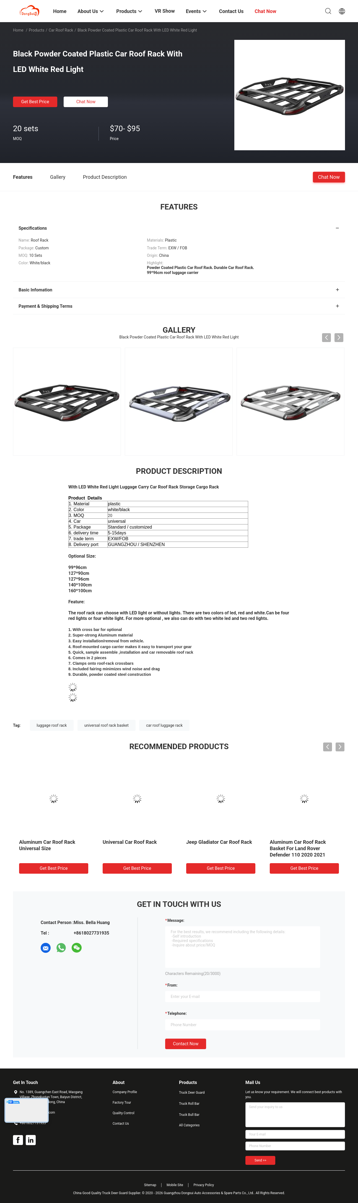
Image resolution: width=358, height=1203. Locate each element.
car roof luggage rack (164, 725)
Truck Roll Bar (189, 1104)
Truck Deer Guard (191, 1093)
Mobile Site (175, 1185)
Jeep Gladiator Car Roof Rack (219, 842)
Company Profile (125, 1092)
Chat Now (86, 101)
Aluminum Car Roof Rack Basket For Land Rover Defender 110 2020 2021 (298, 848)
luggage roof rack (52, 725)
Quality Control (123, 1113)
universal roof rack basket (106, 725)
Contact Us (121, 1124)
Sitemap (150, 1185)
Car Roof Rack (61, 30)
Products (36, 30)
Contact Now (185, 1043)
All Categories (189, 1125)
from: (172, 985)
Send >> (260, 1160)
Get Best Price (35, 101)
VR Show (165, 11)
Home (18, 30)
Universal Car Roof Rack (130, 842)
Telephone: (177, 1013)
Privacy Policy (203, 1185)
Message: (175, 920)
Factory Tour (122, 1102)
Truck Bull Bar (189, 1115)
